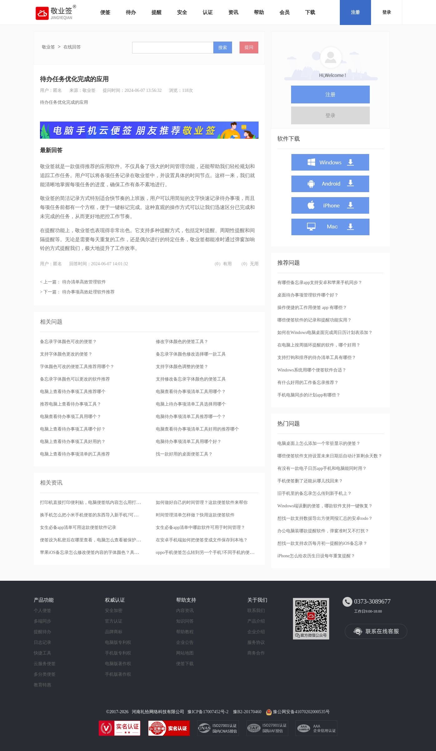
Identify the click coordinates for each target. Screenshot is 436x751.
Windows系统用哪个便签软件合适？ (311, 370)
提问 (249, 47)
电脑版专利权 (118, 642)
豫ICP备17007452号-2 (207, 711)
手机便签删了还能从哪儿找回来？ (310, 481)
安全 (182, 12)
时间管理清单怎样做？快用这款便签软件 (195, 515)
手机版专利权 (118, 653)
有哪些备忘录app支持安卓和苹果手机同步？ (319, 282)
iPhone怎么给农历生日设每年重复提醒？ (316, 556)
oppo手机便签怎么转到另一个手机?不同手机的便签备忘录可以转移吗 (222, 552)
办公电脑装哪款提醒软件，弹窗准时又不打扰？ (323, 531)
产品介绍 (256, 621)
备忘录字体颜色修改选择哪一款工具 (191, 354)
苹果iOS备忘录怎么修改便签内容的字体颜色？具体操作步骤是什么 (104, 552)
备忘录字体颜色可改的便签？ (68, 341)
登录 (386, 12)
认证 (208, 12)
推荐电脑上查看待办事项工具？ (70, 404)
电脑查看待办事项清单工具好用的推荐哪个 (197, 429)
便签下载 (185, 663)
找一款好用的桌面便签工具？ (184, 454)
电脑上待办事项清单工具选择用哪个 (191, 404)
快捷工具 (42, 653)
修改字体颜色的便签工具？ (182, 341)
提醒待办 (42, 631)
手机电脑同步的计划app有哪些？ (308, 395)
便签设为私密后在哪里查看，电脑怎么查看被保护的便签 (94, 540)
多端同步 (42, 621)
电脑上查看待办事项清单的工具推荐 (75, 454)
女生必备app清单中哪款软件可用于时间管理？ (200, 527)
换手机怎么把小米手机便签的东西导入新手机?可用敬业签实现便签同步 (108, 515)
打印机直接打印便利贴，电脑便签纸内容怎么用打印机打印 (97, 502)
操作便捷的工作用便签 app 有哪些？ (312, 307)
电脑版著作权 (118, 663)
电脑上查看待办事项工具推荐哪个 (73, 391)
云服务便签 (45, 663)
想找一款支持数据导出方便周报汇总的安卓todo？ (325, 518)
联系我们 (256, 610)
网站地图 (185, 653)
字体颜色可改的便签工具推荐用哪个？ (77, 366)
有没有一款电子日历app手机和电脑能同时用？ (322, 468)
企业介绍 (256, 631)
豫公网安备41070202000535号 (301, 711)
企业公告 (185, 642)
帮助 (259, 12)
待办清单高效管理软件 (84, 282)
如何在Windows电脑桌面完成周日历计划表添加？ (325, 332)
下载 (310, 12)
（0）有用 (222, 263)
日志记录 (42, 642)
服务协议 (256, 642)
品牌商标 (113, 631)
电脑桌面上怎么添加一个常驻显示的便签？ (318, 443)
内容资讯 (185, 610)
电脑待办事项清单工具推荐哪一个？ (191, 416)
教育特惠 (42, 685)
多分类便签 (45, 674)
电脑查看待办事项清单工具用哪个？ (191, 391)
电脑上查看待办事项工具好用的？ (73, 441)
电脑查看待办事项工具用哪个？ (70, 416)
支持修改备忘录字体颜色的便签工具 (191, 379)
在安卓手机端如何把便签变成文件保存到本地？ (202, 540)
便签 (105, 12)
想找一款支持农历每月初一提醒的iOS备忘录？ (322, 543)
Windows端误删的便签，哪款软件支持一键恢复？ (325, 506)
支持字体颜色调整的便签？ (182, 366)
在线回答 (72, 47)
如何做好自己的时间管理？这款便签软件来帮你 (202, 502)
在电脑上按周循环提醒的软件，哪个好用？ (318, 345)
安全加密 (113, 610)
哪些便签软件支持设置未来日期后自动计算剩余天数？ (329, 456)
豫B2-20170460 (247, 711)
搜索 (222, 47)
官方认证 (113, 621)
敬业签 (48, 47)
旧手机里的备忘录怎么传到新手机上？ (314, 493)
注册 (355, 12)
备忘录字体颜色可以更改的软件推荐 (75, 379)
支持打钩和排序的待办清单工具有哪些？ (316, 357)
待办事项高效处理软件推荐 (88, 292)
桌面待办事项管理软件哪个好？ (308, 295)
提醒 (156, 12)
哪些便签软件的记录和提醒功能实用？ (314, 320)
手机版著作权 (118, 674)
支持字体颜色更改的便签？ (66, 354)
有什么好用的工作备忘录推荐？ (308, 382)
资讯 (233, 12)
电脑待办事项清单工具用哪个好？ (188, 441)
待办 (131, 12)
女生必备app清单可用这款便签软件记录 (78, 527)
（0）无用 (249, 263)
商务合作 (256, 653)
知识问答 (185, 621)
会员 (285, 12)
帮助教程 (185, 631)
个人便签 (42, 610)
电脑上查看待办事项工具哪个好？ (73, 429)
